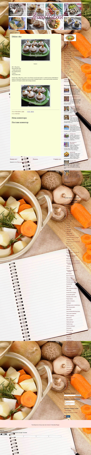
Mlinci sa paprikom (70, 315)
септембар (69, 219)
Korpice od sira (69, 362)
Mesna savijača (69, 250)
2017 (66, 210)
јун (67, 225)
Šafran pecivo (69, 342)
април (68, 229)
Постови (67, 401)
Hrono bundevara (69, 375)
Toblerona (68, 266)
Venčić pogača (69, 334)
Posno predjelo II (73, 125)
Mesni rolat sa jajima (70, 248)
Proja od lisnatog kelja (70, 377)
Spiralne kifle (72, 152)
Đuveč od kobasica (70, 275)
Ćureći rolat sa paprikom (71, 313)
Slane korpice (72, 170)
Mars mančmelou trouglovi (71, 288)
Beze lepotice (69, 273)
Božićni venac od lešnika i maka (72, 347)
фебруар (68, 233)
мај (67, 227)
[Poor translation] (5, 434)
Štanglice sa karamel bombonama (73, 241)
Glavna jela (66, 52)
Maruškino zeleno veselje (71, 296)
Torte (65, 77)
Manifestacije (66, 60)
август (68, 221)
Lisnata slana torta (70, 358)
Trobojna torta (73, 133)
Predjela (65, 66)
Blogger (57, 424)
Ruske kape (68, 243)
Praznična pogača (69, 340)
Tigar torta (68, 336)
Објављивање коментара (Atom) (23, 162)
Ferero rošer (68, 290)
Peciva (65, 62)
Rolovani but (69, 317)
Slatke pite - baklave (68, 71)
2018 (66, 208)
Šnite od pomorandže (70, 307)
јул (67, 223)
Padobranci (68, 303)
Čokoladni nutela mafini (71, 282)
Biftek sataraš (69, 332)
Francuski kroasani (70, 279)
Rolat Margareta (69, 245)
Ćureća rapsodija (69, 330)
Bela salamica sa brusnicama (73, 143)
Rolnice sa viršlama (70, 352)
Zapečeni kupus (69, 324)
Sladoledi (66, 70)
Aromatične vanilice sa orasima (72, 237)
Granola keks (69, 371)
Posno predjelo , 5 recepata (75, 106)
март (68, 231)
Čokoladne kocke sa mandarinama (73, 305)
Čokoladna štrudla (70, 239)
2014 (66, 387)
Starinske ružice (73, 161)
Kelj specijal (68, 328)
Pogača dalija (69, 345)
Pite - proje (66, 64)
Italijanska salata (69, 367)
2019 (66, 206)
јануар (68, 380)
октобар (68, 216)
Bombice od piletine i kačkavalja (72, 365)
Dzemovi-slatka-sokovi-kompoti (70, 50)
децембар (69, 212)
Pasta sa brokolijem (70, 356)
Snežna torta (68, 338)
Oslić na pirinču (69, 319)
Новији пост (13, 159)
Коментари (67, 404)
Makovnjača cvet (69, 258)
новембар (69, 214)
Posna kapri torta (69, 369)
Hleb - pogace (66, 54)
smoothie (66, 73)
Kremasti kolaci (67, 58)
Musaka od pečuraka (70, 373)
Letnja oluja (68, 309)
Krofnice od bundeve (70, 300)
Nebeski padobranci (70, 235)
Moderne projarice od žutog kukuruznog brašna (71, 256)
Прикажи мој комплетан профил (70, 412)
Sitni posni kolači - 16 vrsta (75, 88)
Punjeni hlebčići (69, 298)
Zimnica (65, 81)
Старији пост (57, 159)
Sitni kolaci (17, 113)
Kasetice (68, 268)
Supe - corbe (66, 75)
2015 (66, 385)
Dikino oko (68, 286)
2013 (66, 389)
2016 (66, 383)
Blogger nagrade (67, 46)
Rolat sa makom (69, 277)
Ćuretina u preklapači (70, 326)
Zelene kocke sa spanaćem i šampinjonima (71, 350)
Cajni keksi (66, 48)
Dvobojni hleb (69, 284)
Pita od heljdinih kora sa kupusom (73, 260)
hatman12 (49, 424)
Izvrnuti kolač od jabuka (71, 292)
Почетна (35, 159)
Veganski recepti (67, 79)
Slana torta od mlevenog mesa (72, 354)
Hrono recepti (66, 56)
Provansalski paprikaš (70, 294)
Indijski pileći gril (69, 321)
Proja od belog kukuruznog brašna (73, 311)
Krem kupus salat (69, 360)
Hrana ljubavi (21, 6)
